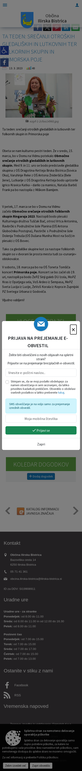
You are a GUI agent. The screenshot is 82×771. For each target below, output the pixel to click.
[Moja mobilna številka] (41, 418)
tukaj (61, 392)
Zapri (41, 444)
